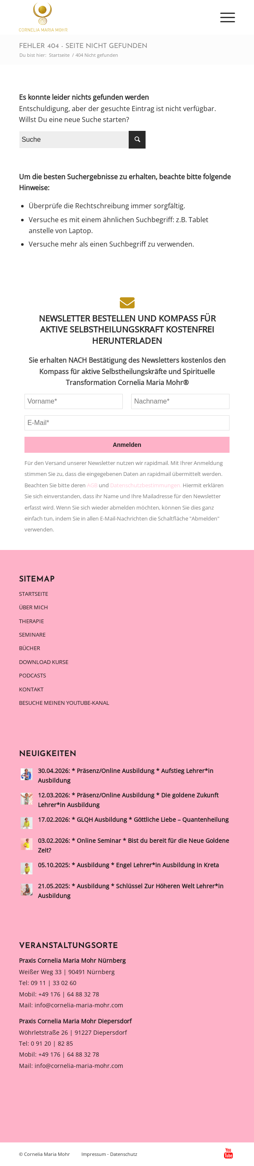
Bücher (29, 648)
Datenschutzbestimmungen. (146, 485)
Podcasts (32, 675)
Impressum (93, 1154)
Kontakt (31, 689)
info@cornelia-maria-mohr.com (79, 1005)
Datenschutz (123, 1154)
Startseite (33, 594)
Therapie (31, 621)
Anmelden (127, 444)
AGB (93, 485)
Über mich (33, 607)
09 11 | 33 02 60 (53, 983)
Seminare (32, 634)
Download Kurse (43, 662)
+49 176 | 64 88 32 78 (68, 994)
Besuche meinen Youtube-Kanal (64, 703)
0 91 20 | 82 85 (52, 1043)
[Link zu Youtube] (228, 1153)
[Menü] (223, 17)
